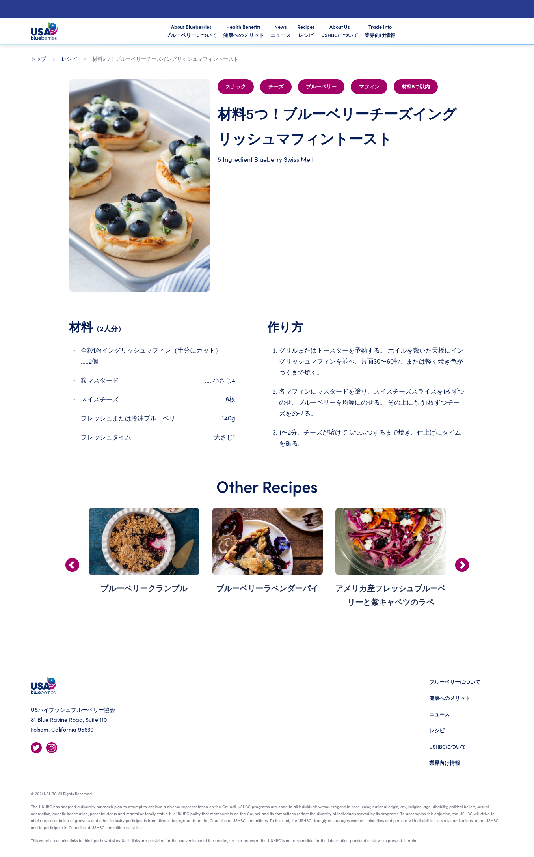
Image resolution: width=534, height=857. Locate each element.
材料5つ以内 (416, 87)
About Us (339, 30)
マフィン (369, 87)
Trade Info (380, 30)
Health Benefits (243, 30)
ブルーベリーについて (454, 681)
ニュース (439, 714)
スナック (235, 87)
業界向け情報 (444, 762)
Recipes (306, 30)
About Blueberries (191, 31)
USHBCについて (447, 746)
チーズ (276, 87)
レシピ (69, 58)
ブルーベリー (321, 87)
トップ (38, 58)
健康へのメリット (449, 698)
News (280, 30)
